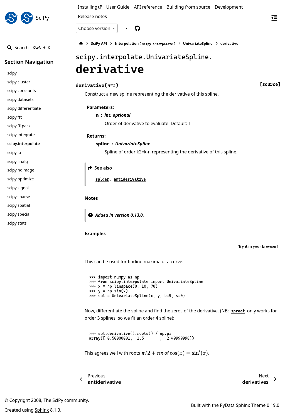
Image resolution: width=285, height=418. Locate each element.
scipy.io (14, 152)
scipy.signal (18, 187)
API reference (148, 7)
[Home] (81, 43)
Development (229, 7)
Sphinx (42, 410)
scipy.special (18, 214)
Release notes (92, 16)
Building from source (188, 7)
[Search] (29, 47)
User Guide (117, 7)
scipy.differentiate (24, 108)
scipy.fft (14, 117)
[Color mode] (125, 28)
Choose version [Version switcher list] (95, 28)
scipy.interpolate (23, 143)
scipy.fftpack (18, 125)
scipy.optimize (20, 178)
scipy (11, 73)
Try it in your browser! (258, 246)
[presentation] (152, 353)
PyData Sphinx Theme (243, 405)
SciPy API (99, 43)
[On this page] (274, 17)
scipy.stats (16, 223)
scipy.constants (21, 90)
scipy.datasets (20, 99)
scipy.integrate (21, 134)
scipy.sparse (18, 196)
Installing (87, 7)
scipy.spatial (18, 205)
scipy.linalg (17, 161)
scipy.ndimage (20, 170)
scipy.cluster (18, 81)
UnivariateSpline (198, 43)
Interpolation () (145, 43)
